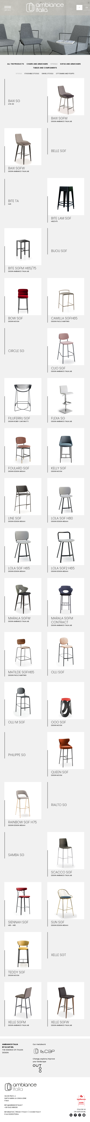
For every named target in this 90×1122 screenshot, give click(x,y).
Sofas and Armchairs (70, 64)
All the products (15, 64)
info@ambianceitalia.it (13, 1105)
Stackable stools (31, 73)
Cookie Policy (35, 1112)
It (79, 7)
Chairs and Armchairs (37, 64)
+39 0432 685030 (11, 1107)
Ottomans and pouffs (65, 73)
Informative (9, 1112)
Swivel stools (47, 73)
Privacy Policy (22, 1112)
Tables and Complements (45, 68)
